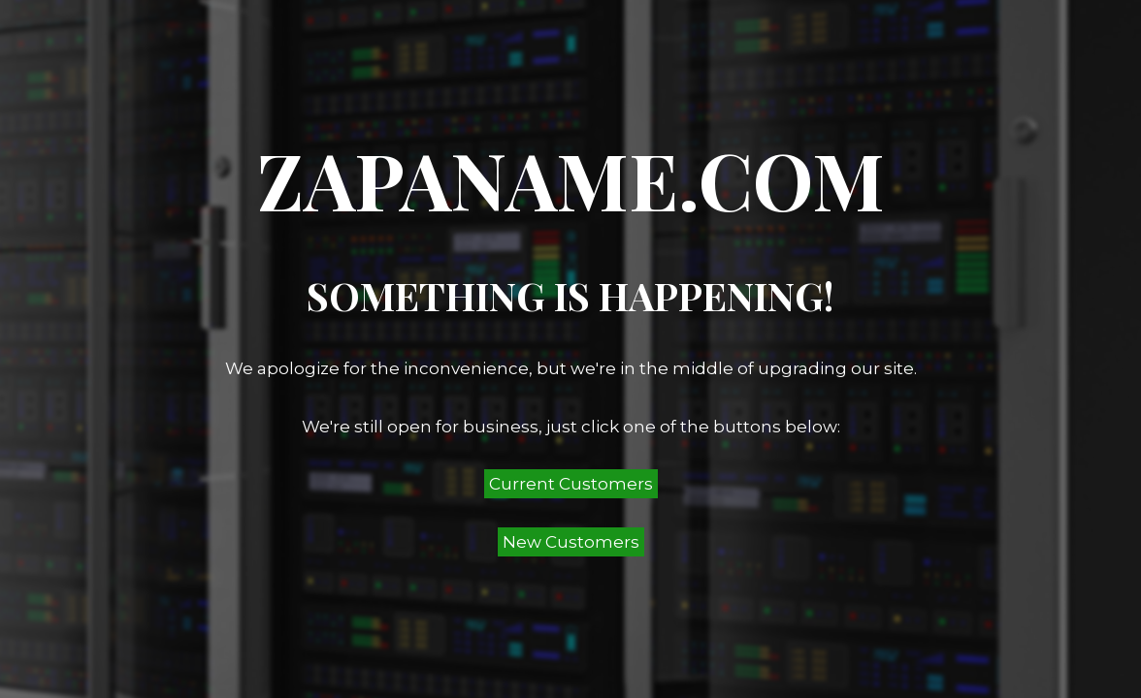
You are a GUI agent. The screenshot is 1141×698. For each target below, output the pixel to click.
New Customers (571, 542)
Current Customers (571, 483)
